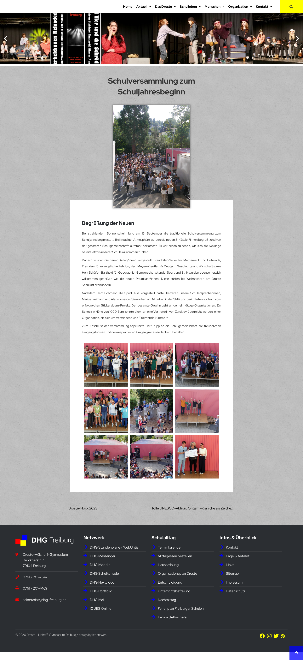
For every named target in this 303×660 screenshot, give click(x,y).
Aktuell (143, 11)
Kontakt (264, 11)
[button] (291, 11)
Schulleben (190, 11)
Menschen (214, 11)
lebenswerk (99, 643)
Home (127, 11)
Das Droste (165, 11)
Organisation (240, 11)
